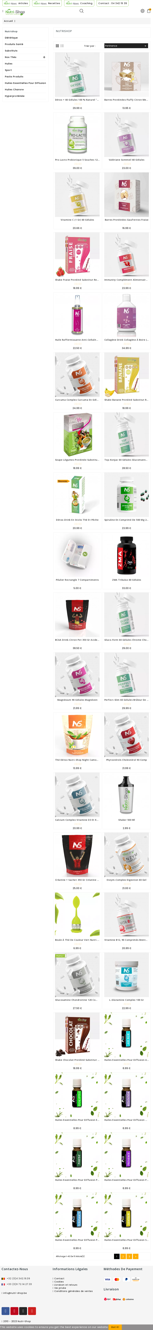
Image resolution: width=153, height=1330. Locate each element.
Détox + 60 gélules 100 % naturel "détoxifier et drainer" (89, 99)
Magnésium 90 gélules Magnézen (77, 699)
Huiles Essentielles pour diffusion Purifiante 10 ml (85, 1239)
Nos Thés (10, 57)
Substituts (11, 50)
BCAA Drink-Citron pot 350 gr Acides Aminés (81, 639)
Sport (8, 70)
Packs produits (14, 76)
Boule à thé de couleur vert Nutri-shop (79, 939)
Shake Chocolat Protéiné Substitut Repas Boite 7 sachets (89, 1059)
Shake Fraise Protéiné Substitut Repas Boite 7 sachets (88, 279)
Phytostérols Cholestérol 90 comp (126, 759)
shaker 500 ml (126, 819)
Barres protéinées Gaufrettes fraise (127, 219)
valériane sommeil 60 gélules (126, 159)
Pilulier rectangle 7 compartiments (77, 579)
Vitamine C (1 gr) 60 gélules (77, 219)
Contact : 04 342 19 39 (112, 3)
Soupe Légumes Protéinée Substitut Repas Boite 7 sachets (90, 459)
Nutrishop (11, 31)
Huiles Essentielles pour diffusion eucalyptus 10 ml (85, 1119)
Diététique (11, 37)
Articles (23, 3)
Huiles (8, 63)
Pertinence (126, 46)
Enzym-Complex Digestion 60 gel (126, 879)
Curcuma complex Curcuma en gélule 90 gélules (84, 399)
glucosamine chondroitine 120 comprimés (80, 999)
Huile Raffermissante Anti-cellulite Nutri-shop (83, 339)
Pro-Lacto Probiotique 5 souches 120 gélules (82, 159)
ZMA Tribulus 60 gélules (126, 579)
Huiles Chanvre (14, 89)
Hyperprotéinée (15, 96)
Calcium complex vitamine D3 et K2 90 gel (80, 819)
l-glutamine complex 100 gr (126, 999)
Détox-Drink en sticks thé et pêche (77, 519)
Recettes (54, 3)
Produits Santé (14, 44)
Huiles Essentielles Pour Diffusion (25, 83)
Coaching (86, 3)
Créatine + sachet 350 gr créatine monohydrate (84, 879)
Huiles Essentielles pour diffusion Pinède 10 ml (83, 1179)
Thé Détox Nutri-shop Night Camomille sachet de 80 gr (88, 759)
